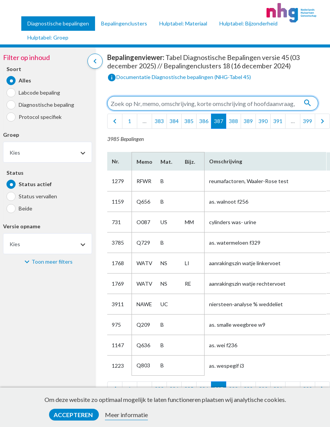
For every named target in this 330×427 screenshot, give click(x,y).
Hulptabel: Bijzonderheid (248, 23)
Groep (11, 134)
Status (15, 172)
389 (248, 121)
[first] (114, 121)
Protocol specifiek (40, 117)
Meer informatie (126, 414)
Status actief (35, 184)
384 (174, 121)
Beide (25, 208)
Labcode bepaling (39, 92)
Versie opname (21, 226)
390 (263, 121)
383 (159, 121)
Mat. (166, 161)
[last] (322, 121)
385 (189, 121)
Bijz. (190, 161)
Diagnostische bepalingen (58, 23)
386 (203, 121)
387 (218, 121)
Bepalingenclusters (124, 23)
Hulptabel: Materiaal (183, 23)
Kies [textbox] (15, 152)
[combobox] (47, 152)
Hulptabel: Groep (47, 37)
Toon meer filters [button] (52, 261)
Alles (25, 80)
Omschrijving (225, 161)
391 (277, 121)
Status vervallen (38, 196)
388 (233, 121)
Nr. (115, 161)
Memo (143, 161)
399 (307, 121)
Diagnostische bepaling (46, 104)
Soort (13, 69)
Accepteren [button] (74, 414)
